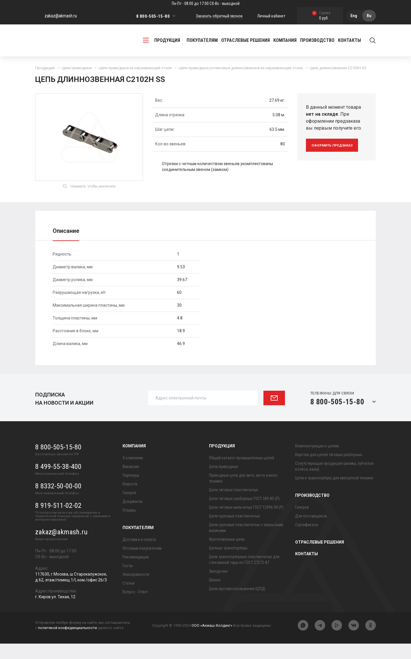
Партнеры (131, 490)
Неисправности (136, 589)
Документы (133, 517)
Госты (128, 581)
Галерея (129, 508)
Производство (312, 510)
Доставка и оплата (139, 555)
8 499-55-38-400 (58, 482)
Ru (369, 15)
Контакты (349, 40)
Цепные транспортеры (228, 563)
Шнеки (214, 595)
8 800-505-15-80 (153, 16)
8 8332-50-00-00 (58, 501)
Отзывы (129, 525)
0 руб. (321, 15)
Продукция (45, 68)
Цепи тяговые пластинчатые (233, 505)
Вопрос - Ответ (135, 607)
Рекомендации (136, 572)
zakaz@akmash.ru (61, 16)
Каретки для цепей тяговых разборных (328, 470)
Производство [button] (317, 40)
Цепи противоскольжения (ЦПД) (237, 604)
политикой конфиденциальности (67, 643)
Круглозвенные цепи (227, 554)
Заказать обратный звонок (219, 16)
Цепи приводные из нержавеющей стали (135, 68)
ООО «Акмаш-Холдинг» (212, 641)
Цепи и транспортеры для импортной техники (334, 493)
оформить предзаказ (335, 145)
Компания (134, 461)
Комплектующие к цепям (317, 461)
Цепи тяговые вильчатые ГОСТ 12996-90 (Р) (246, 522)
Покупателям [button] (202, 40)
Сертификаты (306, 540)
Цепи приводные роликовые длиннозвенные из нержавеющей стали (241, 68)
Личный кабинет (271, 16)
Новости (130, 499)
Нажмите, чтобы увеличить (89, 201)
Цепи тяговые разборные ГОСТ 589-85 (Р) (244, 514)
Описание (66, 246)
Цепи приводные (77, 68)
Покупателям (138, 543)
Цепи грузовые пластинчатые (234, 531)
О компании (133, 473)
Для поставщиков (311, 531)
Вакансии (131, 482)
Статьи (128, 598)
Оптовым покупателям (142, 563)
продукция (161, 40)
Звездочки (218, 586)
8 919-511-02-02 (58, 521)
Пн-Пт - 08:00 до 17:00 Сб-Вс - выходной (206, 3)
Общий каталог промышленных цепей (241, 473)
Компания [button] (285, 40)
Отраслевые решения (245, 40)
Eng (353, 15)
